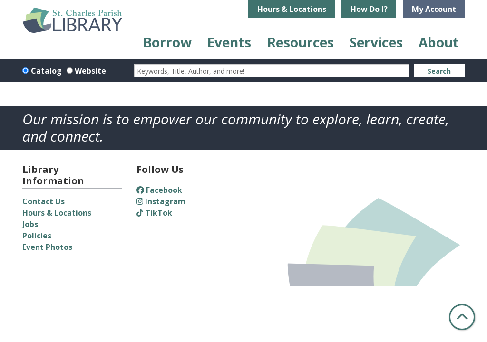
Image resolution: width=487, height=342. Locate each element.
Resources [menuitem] (300, 42)
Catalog (46, 71)
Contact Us (43, 201)
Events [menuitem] (229, 42)
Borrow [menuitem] (167, 42)
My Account (434, 9)
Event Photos (47, 247)
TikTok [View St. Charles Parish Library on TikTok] (154, 213)
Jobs (30, 224)
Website (90, 71)
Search (439, 71)
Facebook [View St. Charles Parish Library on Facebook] (159, 190)
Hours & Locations (291, 9)
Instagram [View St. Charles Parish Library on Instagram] (160, 201)
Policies (36, 235)
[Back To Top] (462, 317)
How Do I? (369, 9)
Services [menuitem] (376, 42)
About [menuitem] (439, 42)
